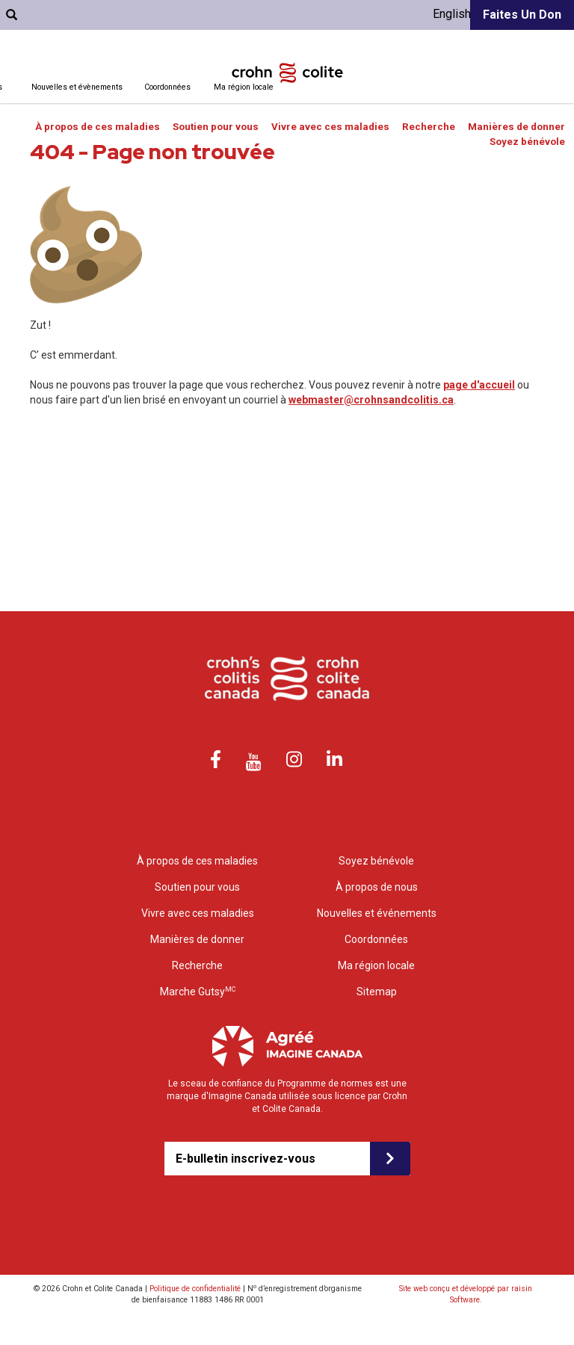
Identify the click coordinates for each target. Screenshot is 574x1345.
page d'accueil (479, 385)
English (452, 14)
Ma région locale (244, 87)
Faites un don (522, 14)
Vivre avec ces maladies (330, 126)
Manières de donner (516, 126)
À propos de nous (377, 887)
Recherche (428, 126)
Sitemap (377, 992)
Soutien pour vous (216, 126)
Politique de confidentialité (195, 1288)
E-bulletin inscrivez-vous (245, 1158)
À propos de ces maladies (97, 126)
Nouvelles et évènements (77, 87)
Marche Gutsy (197, 991)
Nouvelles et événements (376, 913)
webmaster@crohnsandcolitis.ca (371, 400)
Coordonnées (167, 87)
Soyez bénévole (527, 141)
